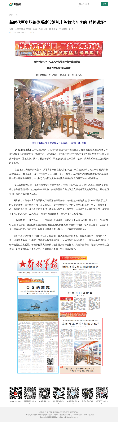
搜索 (104, 4)
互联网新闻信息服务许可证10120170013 (64, 412)
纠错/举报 (42, 412)
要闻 (11, 15)
